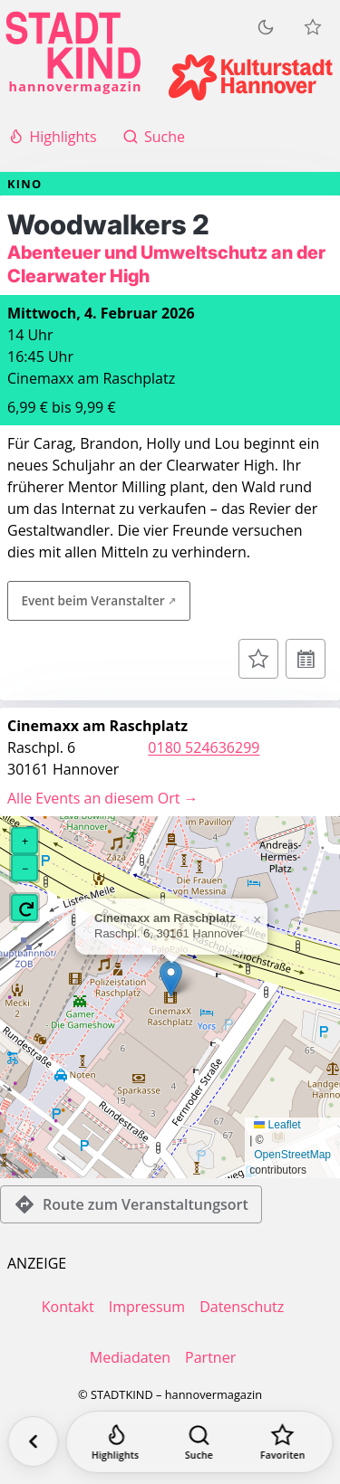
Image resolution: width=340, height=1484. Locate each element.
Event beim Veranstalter (92, 600)
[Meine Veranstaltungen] (313, 27)
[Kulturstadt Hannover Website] (251, 77)
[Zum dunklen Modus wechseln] (265, 27)
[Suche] (198, 1441)
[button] (171, 978)
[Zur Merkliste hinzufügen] (258, 659)
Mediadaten (130, 1357)
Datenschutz (241, 1307)
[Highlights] (115, 1441)
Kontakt (68, 1307)
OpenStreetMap (292, 1154)
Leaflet (277, 1124)
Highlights (52, 137)
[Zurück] (32, 1441)
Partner (210, 1357)
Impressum (147, 1307)
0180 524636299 (203, 747)
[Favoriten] (283, 1441)
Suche (153, 137)
